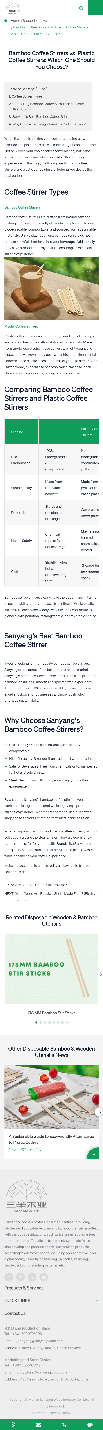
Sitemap (38, 1415)
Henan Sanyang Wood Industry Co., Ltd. (59, 1402)
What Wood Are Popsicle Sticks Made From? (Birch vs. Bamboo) (56, 896)
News (42, 20)
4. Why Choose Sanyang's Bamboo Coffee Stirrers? (48, 124)
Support (29, 20)
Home (15, 20)
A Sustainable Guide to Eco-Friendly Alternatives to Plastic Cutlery (51, 1139)
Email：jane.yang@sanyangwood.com (33, 1343)
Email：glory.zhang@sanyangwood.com (35, 1375)
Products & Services (51, 1290)
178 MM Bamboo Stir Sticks (51, 1012)
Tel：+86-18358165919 (22, 1367)
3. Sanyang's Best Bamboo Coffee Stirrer (40, 116)
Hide (41, 89)
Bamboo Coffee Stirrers (51, 431)
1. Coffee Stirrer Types (26, 96)
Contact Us (15, 1315)
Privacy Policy (59, 1415)
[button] (36, 1022)
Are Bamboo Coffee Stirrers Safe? (41, 884)
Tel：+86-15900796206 (23, 1336)
